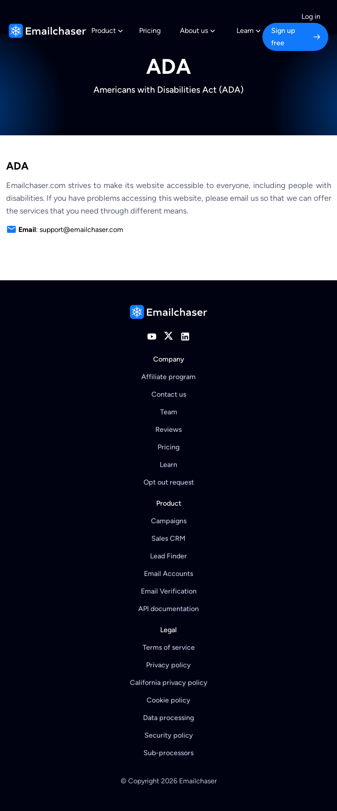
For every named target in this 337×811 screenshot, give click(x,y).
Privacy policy (168, 665)
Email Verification (169, 591)
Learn (168, 464)
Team (168, 412)
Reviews (168, 429)
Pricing (150, 30)
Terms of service (169, 647)
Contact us (168, 394)
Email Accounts (168, 573)
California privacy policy (169, 682)
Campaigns (168, 521)
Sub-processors (168, 753)
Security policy (168, 735)
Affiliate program (168, 377)
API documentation (168, 609)
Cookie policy (168, 700)
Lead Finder (168, 556)
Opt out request (168, 482)
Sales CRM (168, 538)
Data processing (168, 717)
